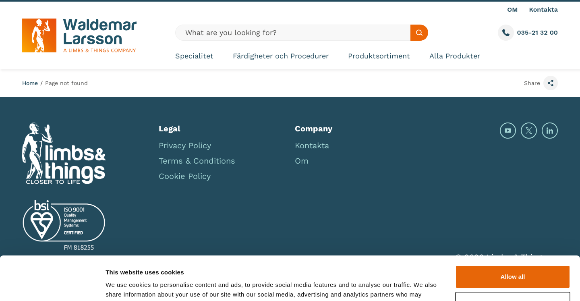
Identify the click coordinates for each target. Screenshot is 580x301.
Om (302, 161)
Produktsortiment (379, 56)
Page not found (66, 83)
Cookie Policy (185, 176)
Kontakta (543, 9)
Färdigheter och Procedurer (281, 56)
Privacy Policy (185, 145)
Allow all (513, 235)
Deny (512, 261)
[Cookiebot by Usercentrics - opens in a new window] (52, 285)
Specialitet (194, 56)
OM (512, 9)
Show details (124, 285)
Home (30, 83)
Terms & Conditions (197, 161)
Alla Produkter (454, 56)
